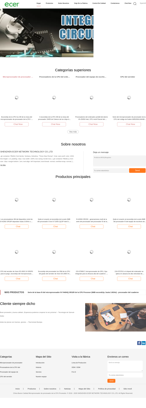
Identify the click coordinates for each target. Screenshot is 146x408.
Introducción (40, 363)
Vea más (73, 132)
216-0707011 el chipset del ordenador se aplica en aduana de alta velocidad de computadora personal (129, 273)
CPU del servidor (6, 376)
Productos (49, 3)
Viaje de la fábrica (80, 3)
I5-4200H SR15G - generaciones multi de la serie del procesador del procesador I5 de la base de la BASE (91, 221)
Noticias (67, 389)
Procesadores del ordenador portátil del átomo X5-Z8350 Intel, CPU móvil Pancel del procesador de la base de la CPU (91, 119)
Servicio (38, 372)
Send (137, 170)
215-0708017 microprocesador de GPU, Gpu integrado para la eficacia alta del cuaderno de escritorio (91, 273)
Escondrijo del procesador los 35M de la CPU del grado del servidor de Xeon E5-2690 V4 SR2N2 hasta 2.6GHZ (54, 273)
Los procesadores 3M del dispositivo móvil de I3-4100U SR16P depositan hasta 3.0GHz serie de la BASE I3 (16, 221)
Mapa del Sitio (84, 389)
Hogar (39, 3)
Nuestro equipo (41, 376)
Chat (17, 226)
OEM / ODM (76, 367)
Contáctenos (115, 3)
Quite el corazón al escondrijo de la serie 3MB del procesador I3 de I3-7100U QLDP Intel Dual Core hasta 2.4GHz (54, 221)
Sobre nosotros (63, 3)
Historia (38, 367)
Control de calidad (99, 3)
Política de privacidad (107, 389)
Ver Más (3, 165)
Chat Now (128, 3)
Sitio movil (127, 389)
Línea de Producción (79, 363)
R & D (74, 372)
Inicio (17, 389)
